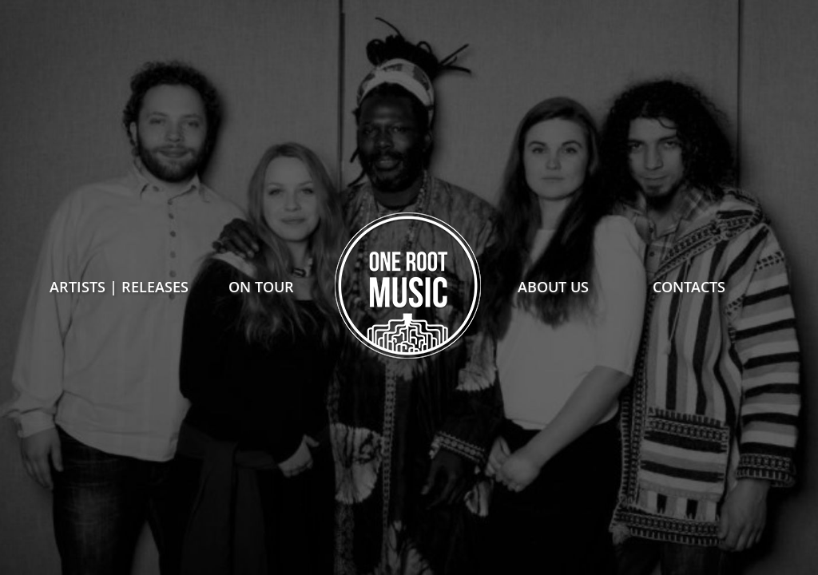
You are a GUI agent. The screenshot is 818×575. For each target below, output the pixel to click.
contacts (689, 286)
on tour (261, 286)
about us (553, 286)
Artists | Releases (119, 286)
